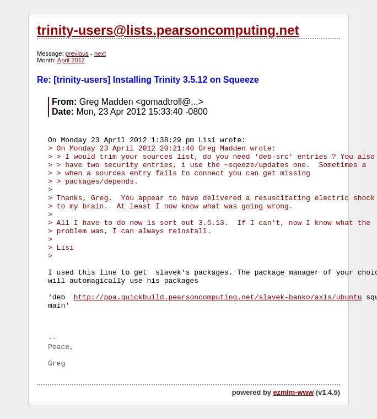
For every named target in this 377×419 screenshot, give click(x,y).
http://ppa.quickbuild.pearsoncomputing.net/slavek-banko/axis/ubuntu (218, 297)
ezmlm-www (293, 392)
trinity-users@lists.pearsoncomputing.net (168, 30)
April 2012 (71, 60)
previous (77, 53)
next (100, 53)
